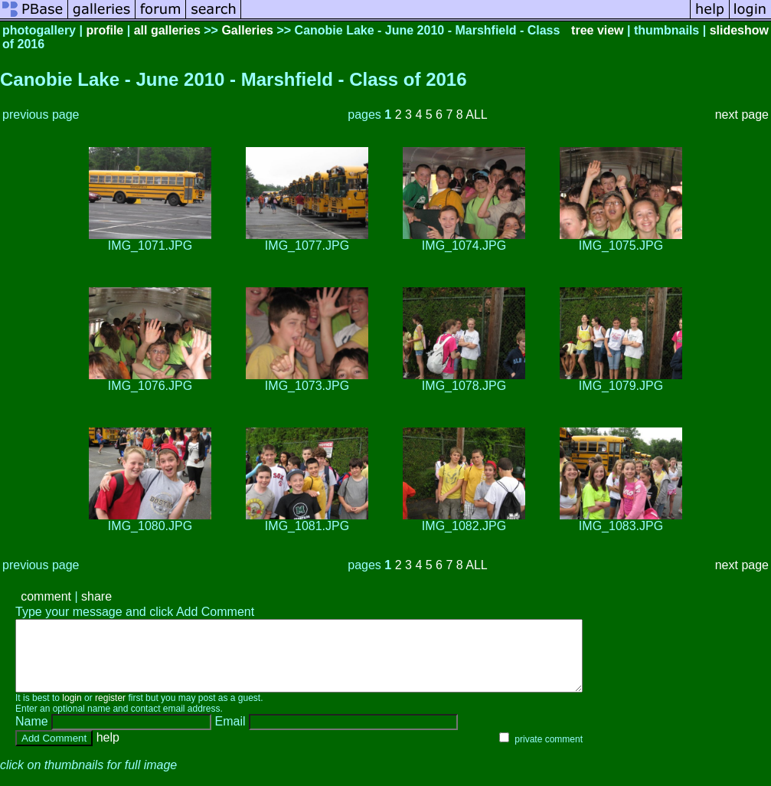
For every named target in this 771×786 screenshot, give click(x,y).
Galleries (247, 30)
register (110, 711)
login (71, 711)
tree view (597, 30)
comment (46, 596)
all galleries (167, 30)
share (96, 596)
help (107, 751)
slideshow (739, 30)
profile (104, 30)
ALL (476, 114)
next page (742, 114)
